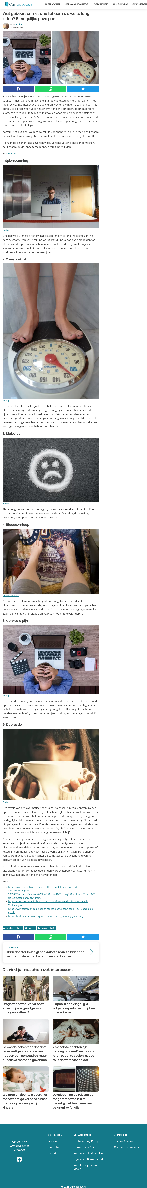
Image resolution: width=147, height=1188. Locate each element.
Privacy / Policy (123, 1141)
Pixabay (6, 230)
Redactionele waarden (88, 1153)
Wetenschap (53, 4)
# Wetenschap (12, 928)
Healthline (11, 153)
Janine (19, 24)
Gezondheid (101, 4)
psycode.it (53, 1153)
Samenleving (120, 4)
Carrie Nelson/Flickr (11, 595)
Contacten (53, 1147)
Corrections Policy (85, 1147)
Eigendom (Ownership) (88, 1159)
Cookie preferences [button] (126, 1147)
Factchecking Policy (86, 1141)
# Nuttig (30, 928)
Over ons (52, 1141)
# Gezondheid (47, 928)
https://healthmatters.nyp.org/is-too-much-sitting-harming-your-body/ (46, 916)
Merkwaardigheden (77, 4)
